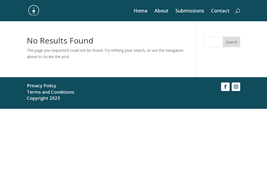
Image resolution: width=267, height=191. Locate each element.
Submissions (189, 11)
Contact (220, 11)
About (161, 11)
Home (141, 11)
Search (232, 42)
